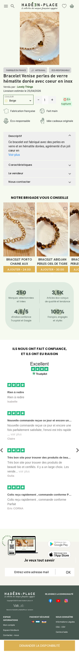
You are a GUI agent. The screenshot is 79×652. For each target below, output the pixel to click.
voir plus (16, 434)
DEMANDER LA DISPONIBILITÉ (39, 645)
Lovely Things (25, 86)
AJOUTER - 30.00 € (52, 269)
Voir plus (14, 154)
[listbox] (18, 101)
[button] (39, 136)
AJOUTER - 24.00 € (19, 269)
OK (67, 572)
